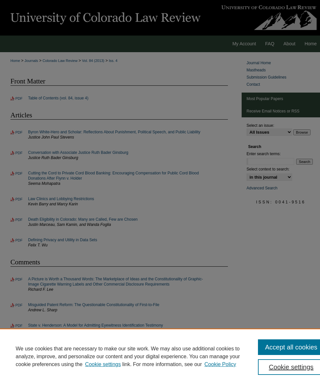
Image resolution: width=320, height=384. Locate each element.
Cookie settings (103, 364)
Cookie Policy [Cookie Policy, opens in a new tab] (220, 364)
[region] (160, 356)
